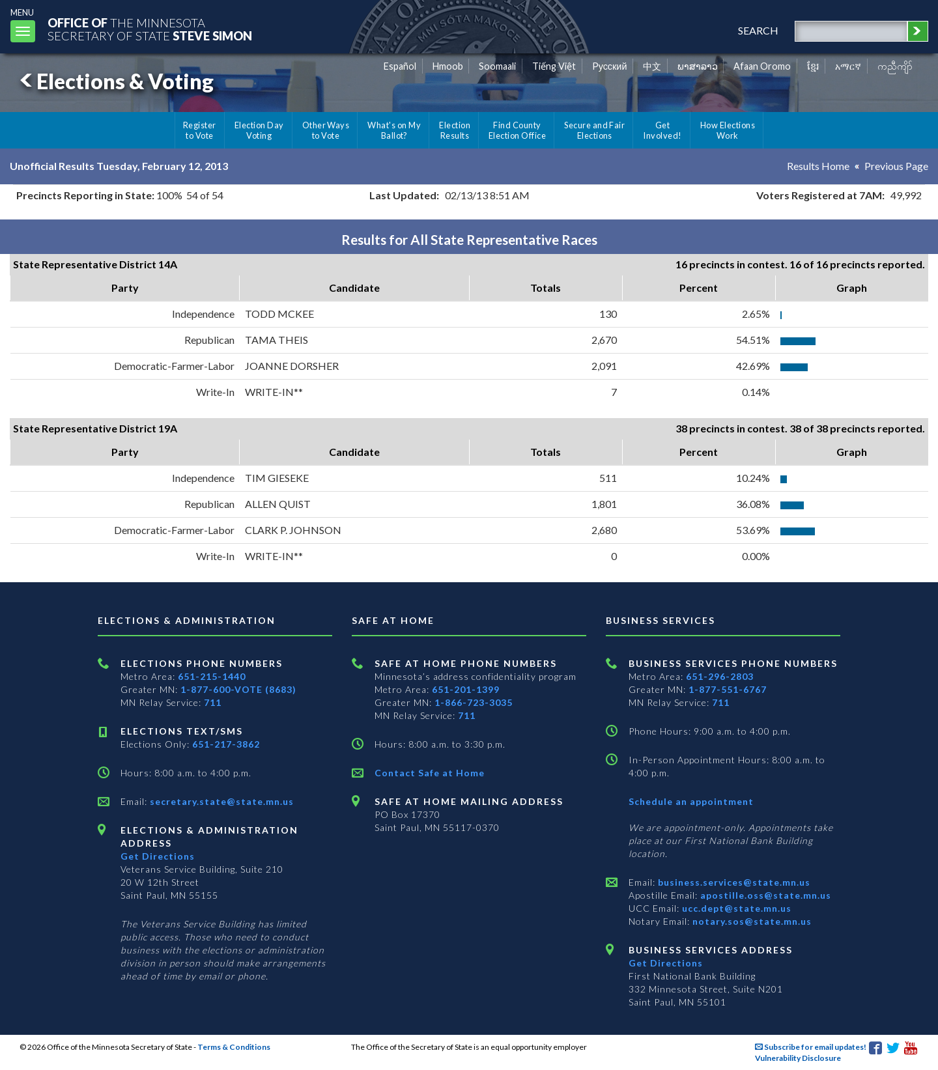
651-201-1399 (466, 689)
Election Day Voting (259, 130)
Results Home (818, 166)
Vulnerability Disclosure (798, 1058)
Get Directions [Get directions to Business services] (666, 962)
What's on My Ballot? (394, 130)
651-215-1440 (212, 676)
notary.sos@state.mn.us (751, 921)
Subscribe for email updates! (810, 1047)
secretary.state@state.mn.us (220, 801)
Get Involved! (662, 130)
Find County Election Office (517, 130)
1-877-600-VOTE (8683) (238, 689)
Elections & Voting (115, 81)
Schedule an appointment (691, 801)
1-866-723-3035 (473, 702)
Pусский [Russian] (609, 66)
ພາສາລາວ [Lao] (697, 66)
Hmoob (448, 66)
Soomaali (497, 66)
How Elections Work (727, 130)
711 (212, 702)
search (758, 30)
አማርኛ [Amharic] (848, 66)
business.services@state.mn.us (732, 882)
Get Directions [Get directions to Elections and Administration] (158, 856)
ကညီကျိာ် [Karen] (895, 66)
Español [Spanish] (400, 66)
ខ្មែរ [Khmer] (813, 66)
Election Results (454, 130)
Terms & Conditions (233, 1047)
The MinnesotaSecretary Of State (150, 29)
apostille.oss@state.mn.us (764, 895)
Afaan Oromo (762, 66)
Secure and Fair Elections (594, 130)
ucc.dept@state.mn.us (735, 908)
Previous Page (896, 166)
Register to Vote (199, 130)
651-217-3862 (226, 744)
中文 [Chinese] (652, 66)
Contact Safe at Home (430, 772)
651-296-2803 (720, 676)
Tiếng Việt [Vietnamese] (554, 66)
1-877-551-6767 (728, 689)
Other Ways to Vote (326, 130)
